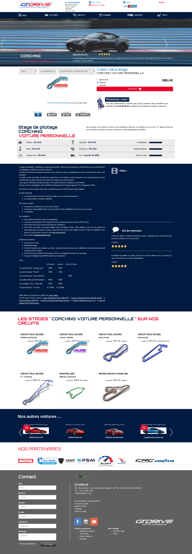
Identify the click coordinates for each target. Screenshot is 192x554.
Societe (21, 503)
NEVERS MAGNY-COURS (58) (113, 374)
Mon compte (95, 2)
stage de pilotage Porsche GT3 (84, 300)
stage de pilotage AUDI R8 (28, 300)
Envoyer (48, 544)
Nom (20, 483)
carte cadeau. (53, 295)
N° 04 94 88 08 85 (72, 3)
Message (22, 531)
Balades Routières (87, 531)
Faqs (115, 534)
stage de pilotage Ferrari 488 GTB (56, 298)
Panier (128, 2)
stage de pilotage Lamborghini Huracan (56, 300)
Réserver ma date (97, 5)
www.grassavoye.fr (58, 232)
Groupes (83, 539)
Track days (84, 534)
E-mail (21, 512)
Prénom (21, 493)
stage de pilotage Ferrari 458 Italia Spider (87, 298)
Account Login (119, 531)
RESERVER (134, 89)
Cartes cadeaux (86, 536)
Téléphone (23, 522)
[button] (14, 40)
